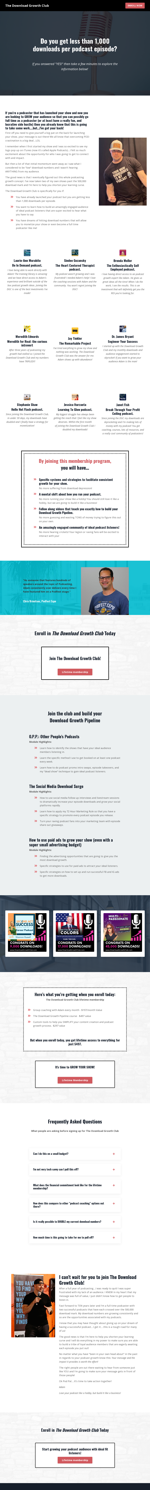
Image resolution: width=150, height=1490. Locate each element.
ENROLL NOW (135, 5)
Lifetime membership (75, 672)
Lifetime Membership (75, 1081)
